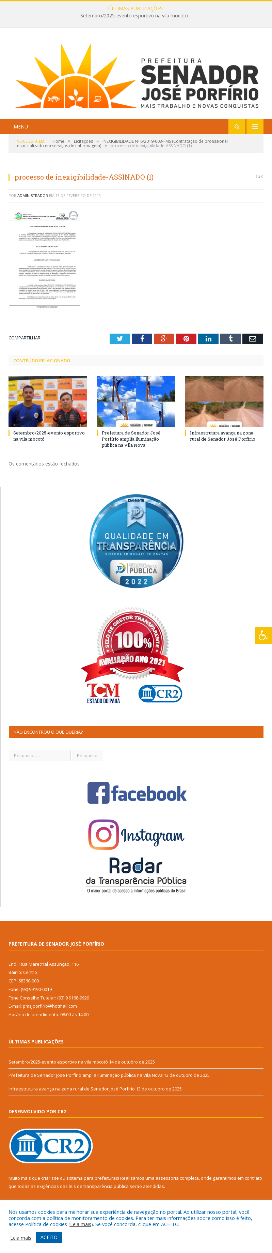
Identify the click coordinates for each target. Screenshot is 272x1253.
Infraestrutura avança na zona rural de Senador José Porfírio (222, 436)
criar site (50, 1178)
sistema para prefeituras (92, 1178)
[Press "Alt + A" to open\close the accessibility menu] (263, 635)
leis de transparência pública (99, 1186)
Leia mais (80, 1224)
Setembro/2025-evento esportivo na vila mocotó (134, 16)
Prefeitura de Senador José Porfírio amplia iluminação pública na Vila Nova (131, 439)
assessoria (167, 1178)
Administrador (32, 195)
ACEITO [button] (49, 1237)
